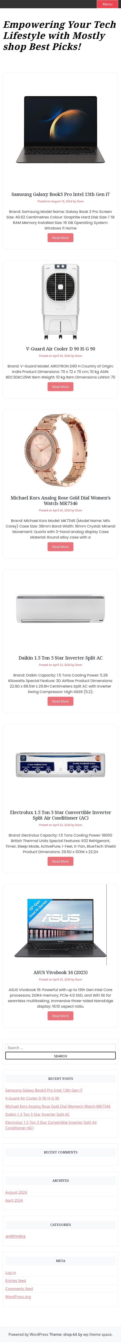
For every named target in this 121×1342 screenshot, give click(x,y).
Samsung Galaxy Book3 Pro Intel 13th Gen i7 (61, 194)
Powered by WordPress (28, 1334)
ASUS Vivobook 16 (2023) (60, 972)
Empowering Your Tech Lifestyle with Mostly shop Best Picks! (59, 35)
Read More (60, 237)
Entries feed (15, 1280)
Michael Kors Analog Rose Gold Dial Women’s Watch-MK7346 (61, 500)
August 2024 (16, 1192)
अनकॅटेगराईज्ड (15, 1236)
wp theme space (97, 1334)
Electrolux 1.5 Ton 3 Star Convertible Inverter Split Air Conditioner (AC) (60, 815)
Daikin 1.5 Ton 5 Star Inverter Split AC (60, 658)
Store (80, 201)
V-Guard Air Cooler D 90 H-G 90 (60, 349)
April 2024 (14, 1200)
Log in (10, 1272)
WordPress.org (18, 1296)
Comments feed (19, 1288)
